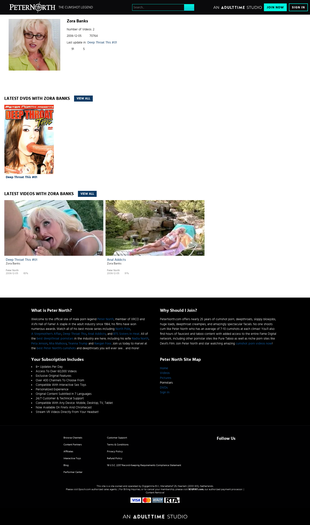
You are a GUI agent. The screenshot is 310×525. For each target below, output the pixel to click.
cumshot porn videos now (254, 343)
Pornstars (166, 382)
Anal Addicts (116, 259)
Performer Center (73, 472)
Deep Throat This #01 (102, 42)
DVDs (164, 387)
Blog (66, 465)
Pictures (165, 378)
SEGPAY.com (195, 489)
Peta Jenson (39, 343)
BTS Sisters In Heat (126, 333)
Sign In (298, 7)
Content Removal (155, 492)
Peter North (12, 270)
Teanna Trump (78, 343)
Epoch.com (85, 489)
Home (164, 368)
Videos (165, 373)
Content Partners (73, 444)
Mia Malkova (58, 343)
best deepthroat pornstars (55, 338)
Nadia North (140, 338)
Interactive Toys (72, 458)
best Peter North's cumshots (56, 348)
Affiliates (68, 451)
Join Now (275, 7)
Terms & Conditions (118, 444)
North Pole (122, 328)
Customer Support (117, 437)
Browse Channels (73, 437)
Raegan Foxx (102, 343)
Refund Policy (114, 458)
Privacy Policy (115, 451)
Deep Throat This (74, 333)
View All (83, 98)
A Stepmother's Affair (46, 333)
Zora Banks (13, 263)
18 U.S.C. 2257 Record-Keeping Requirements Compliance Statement (144, 465)
